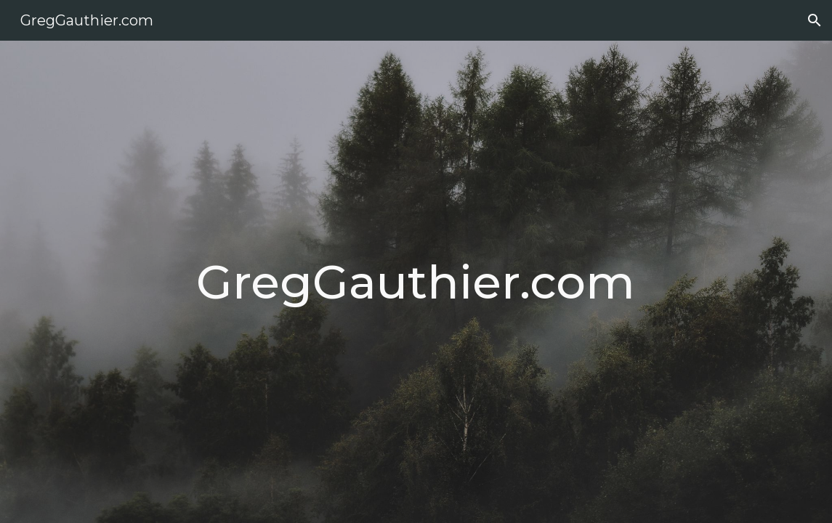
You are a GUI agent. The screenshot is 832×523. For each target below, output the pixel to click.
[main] (416, 282)
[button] (814, 20)
